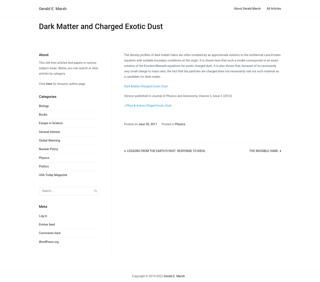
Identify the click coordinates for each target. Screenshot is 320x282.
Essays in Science (51, 123)
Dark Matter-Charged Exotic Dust (146, 86)
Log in (43, 216)
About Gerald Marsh (247, 8)
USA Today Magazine (53, 175)
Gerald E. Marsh (53, 8)
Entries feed (47, 224)
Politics (44, 166)
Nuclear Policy (48, 149)
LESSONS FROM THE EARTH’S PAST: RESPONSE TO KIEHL (166, 151)
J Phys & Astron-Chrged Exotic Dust (148, 105)
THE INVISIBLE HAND (263, 151)
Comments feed (49, 233)
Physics (180, 124)
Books (43, 114)
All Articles (274, 8)
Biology (44, 106)
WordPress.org (49, 242)
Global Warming (49, 140)
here (49, 84)
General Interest (49, 132)
